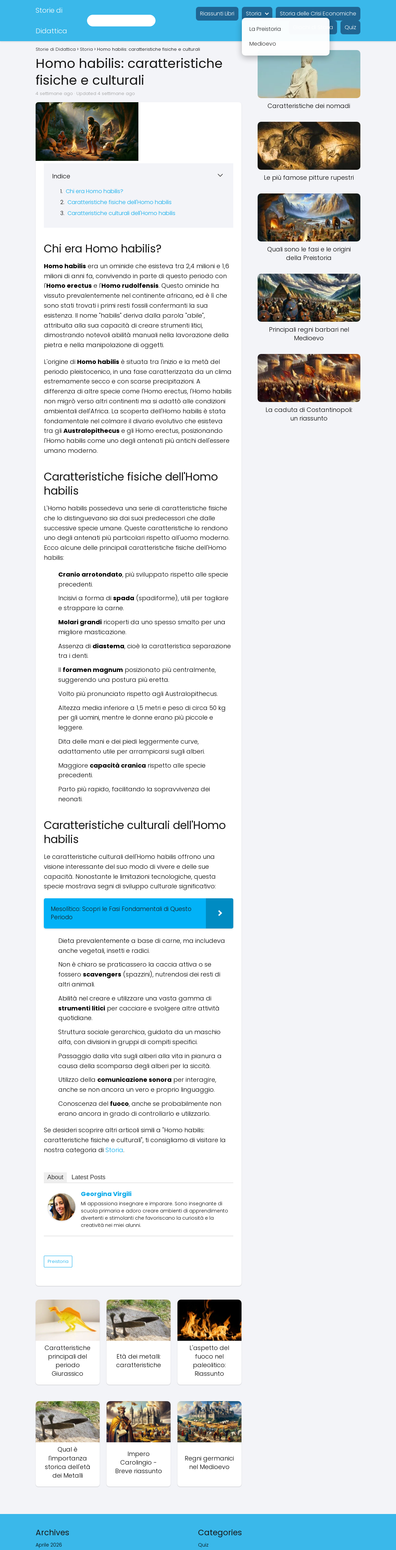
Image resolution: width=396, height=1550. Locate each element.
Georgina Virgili (106, 1155)
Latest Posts (89, 1138)
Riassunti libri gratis (221, 1515)
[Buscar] (148, 20)
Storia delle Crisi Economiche (318, 13)
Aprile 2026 (49, 1506)
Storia (253, 13)
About (55, 1138)
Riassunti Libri (217, 13)
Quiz (350, 27)
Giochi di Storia (313, 27)
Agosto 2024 (51, 1515)
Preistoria (58, 1222)
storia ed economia (222, 1533)
